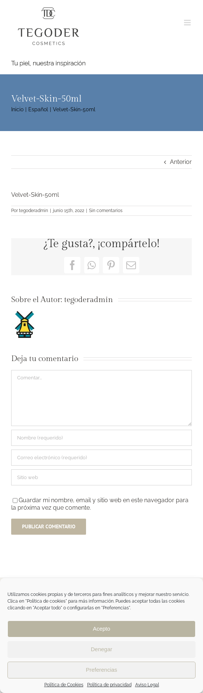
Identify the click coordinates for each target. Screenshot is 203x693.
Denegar (101, 649)
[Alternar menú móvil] (188, 23)
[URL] (101, 477)
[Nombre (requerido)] (101, 438)
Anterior (181, 161)
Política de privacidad (109, 684)
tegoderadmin (33, 210)
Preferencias (101, 669)
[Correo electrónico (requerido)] (101, 458)
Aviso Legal (147, 684)
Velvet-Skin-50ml (35, 194)
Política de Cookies (63, 684)
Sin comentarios (106, 210)
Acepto (101, 628)
